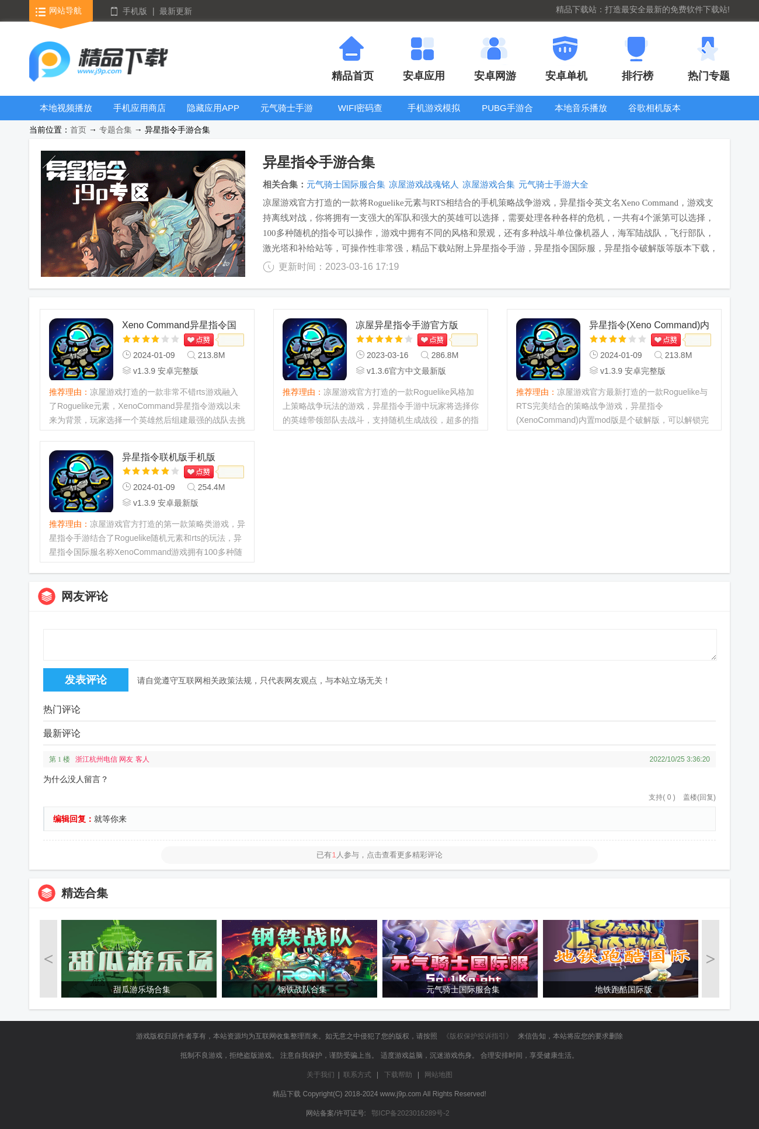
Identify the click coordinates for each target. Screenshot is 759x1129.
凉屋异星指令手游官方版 (407, 325)
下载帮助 (398, 1075)
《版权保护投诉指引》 (478, 1036)
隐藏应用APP (213, 108)
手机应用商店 (139, 108)
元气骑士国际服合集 (346, 184)
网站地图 (438, 1075)
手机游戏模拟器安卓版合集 (434, 116)
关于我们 (321, 1075)
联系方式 (357, 1075)
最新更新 (175, 11)
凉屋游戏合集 (488, 184)
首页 (78, 129)
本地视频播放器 (66, 116)
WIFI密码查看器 (360, 116)
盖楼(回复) (699, 797)
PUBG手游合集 (507, 116)
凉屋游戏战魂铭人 (424, 184)
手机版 (135, 11)
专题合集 (115, 129)
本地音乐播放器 (581, 116)
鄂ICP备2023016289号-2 (410, 1113)
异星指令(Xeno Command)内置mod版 (649, 326)
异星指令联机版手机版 (168, 457)
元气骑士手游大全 (286, 116)
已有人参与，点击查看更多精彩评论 (379, 854)
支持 (662, 797)
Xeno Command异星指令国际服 (179, 326)
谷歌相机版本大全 (654, 116)
